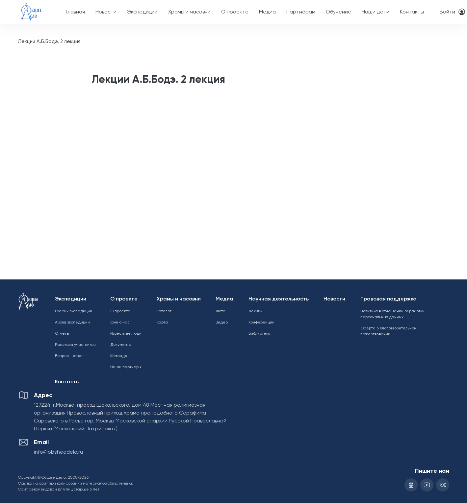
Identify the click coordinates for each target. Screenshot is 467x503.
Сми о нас (120, 322)
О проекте (234, 12)
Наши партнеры (125, 367)
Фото (220, 311)
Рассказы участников (75, 345)
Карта (162, 322)
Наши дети (375, 12)
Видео (222, 322)
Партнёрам (300, 12)
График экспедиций (73, 311)
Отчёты (62, 334)
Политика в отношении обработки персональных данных (392, 314)
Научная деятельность (278, 299)
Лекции (255, 311)
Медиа (267, 12)
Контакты (412, 12)
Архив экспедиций (72, 322)
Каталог (164, 311)
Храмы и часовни (189, 12)
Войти (447, 12)
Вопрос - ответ (69, 356)
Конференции (261, 322)
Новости (106, 12)
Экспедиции (142, 12)
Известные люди (126, 334)
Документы (120, 345)
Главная (75, 12)
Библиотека (259, 334)
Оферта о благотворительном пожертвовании (388, 331)
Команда (118, 356)
